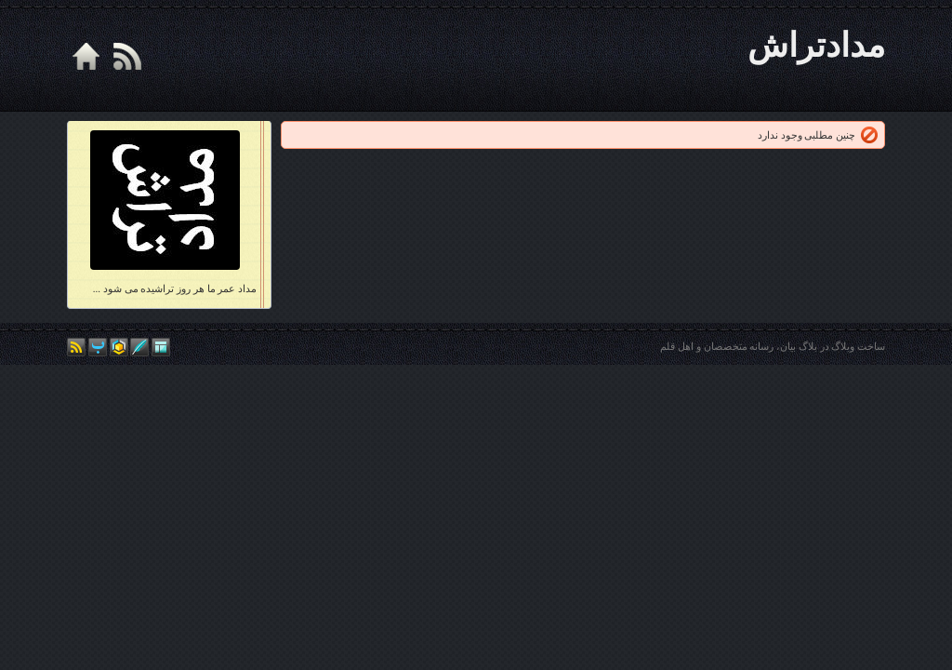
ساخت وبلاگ (858, 346)
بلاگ (808, 346)
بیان (788, 346)
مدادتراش (816, 45)
